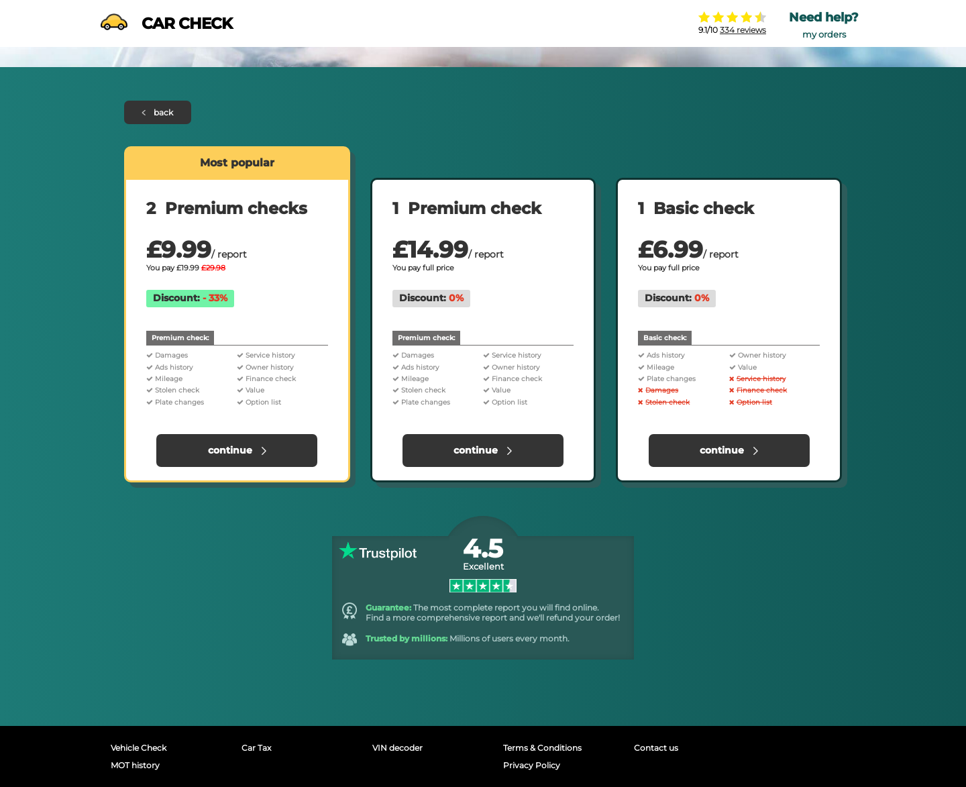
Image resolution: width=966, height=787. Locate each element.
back (158, 112)
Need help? (824, 17)
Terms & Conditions (542, 748)
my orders (824, 34)
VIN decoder (397, 748)
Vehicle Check (138, 748)
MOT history (135, 765)
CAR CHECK (166, 23)
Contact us (656, 748)
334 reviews (743, 30)
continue (237, 450)
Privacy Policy (531, 765)
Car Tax (256, 748)
